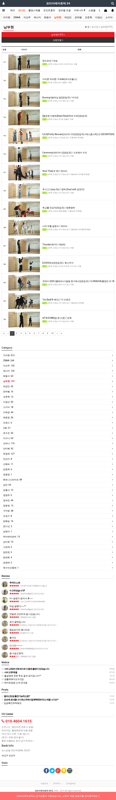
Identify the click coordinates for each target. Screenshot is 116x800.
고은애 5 (7, 547)
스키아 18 (8, 407)
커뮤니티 (79, 10)
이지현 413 (8, 355)
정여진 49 (8, 500)
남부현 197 (8, 381)
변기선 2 (7, 526)
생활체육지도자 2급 (13, 679)
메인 (12, 10)
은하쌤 (78, 17)
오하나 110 (8, 443)
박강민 (68, 17)
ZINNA (16, 17)
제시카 (37, 17)
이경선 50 (8, 402)
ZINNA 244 (8, 360)
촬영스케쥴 (34, 10)
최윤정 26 (8, 417)
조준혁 (88, 17)
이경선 (98, 17)
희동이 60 (8, 376)
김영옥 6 (7, 469)
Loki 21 (7, 428)
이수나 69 (8, 438)
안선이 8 (7, 459)
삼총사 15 (8, 490)
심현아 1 (7, 531)
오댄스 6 (7, 422)
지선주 (27, 17)
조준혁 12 (8, 397)
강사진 (21, 10)
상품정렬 (58, 40)
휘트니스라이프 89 (12, 479)
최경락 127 (8, 454)
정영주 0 (7, 495)
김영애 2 (7, 562)
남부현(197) (58, 34)
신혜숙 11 (8, 464)
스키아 (109, 17)
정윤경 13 (8, 505)
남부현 (57, 17)
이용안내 (44, 783)
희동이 (47, 17)
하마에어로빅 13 (11, 536)
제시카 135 (8, 371)
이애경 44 (8, 412)
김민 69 (7, 485)
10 (52, 333)
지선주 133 (8, 365)
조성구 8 (7, 516)
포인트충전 (49, 10)
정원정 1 (7, 474)
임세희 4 (7, 557)
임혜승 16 (8, 521)
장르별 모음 (64, 10)
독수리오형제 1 (11, 568)
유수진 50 (8, 433)
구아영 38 (8, 511)
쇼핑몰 (92, 10)
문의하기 (57, 783)
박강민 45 (8, 386)
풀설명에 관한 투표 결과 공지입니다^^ (21, 676)
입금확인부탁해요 (12, 703)
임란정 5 (7, 552)
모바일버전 (70, 783)
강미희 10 (8, 542)
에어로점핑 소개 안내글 (14, 682)
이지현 (6, 17)
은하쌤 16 (8, 391)
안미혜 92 (8, 448)
